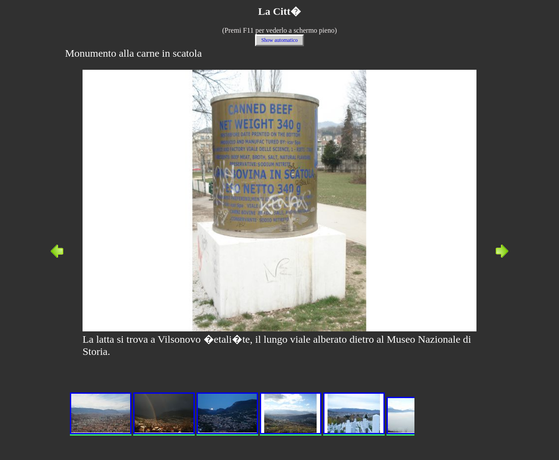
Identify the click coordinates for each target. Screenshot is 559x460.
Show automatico (279, 40)
